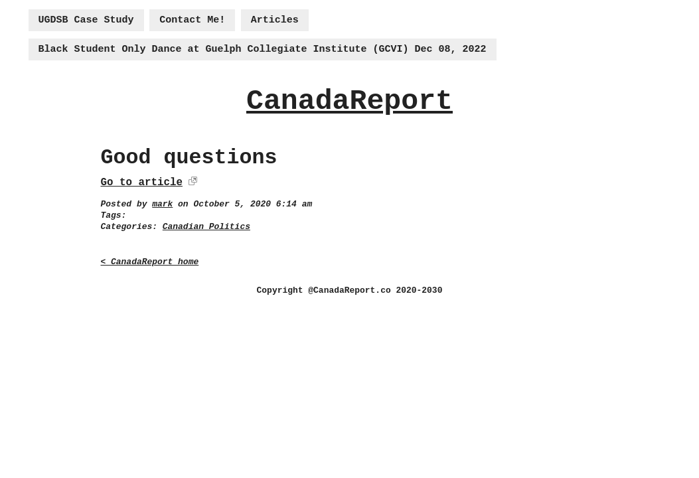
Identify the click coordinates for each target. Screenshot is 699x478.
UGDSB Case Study (86, 20)
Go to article (142, 183)
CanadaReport (349, 101)
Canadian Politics (206, 227)
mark (162, 204)
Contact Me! (192, 20)
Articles (275, 20)
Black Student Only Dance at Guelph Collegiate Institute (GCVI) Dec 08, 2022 (263, 49)
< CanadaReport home (150, 262)
